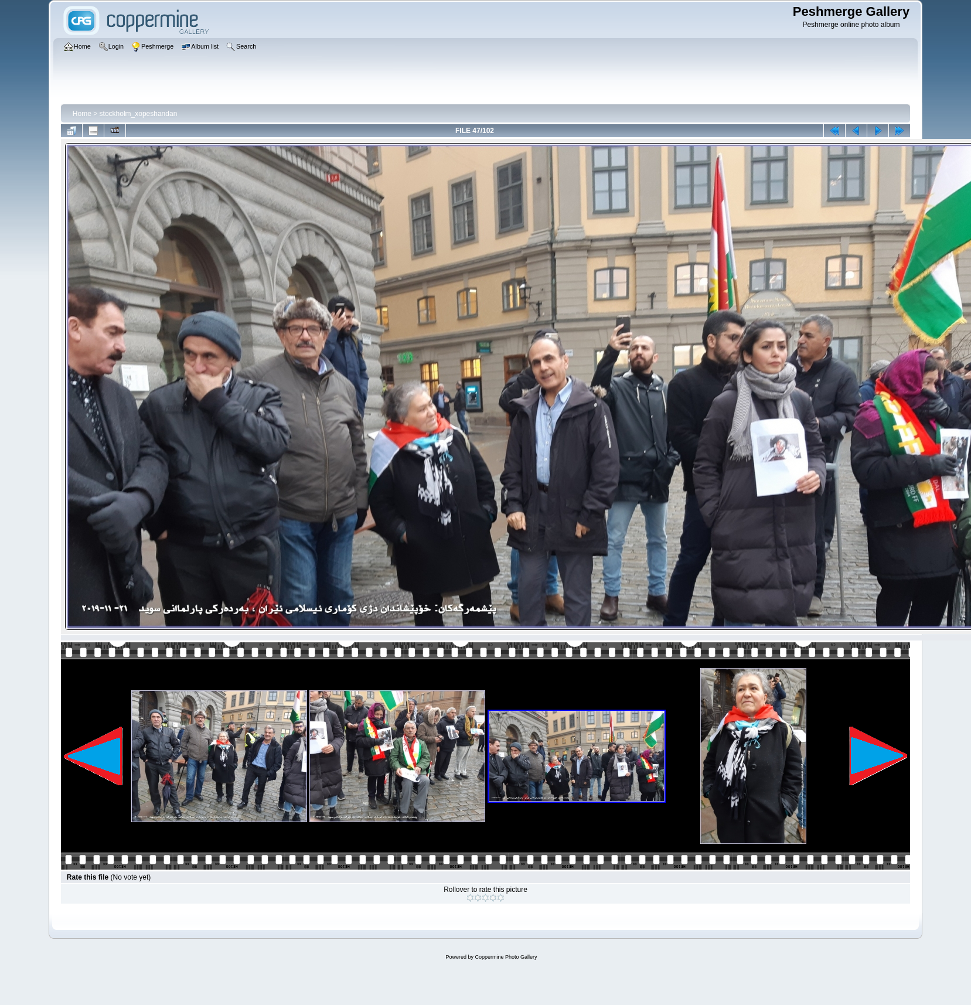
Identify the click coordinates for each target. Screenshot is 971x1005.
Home (82, 114)
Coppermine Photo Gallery (506, 957)
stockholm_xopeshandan (139, 114)
